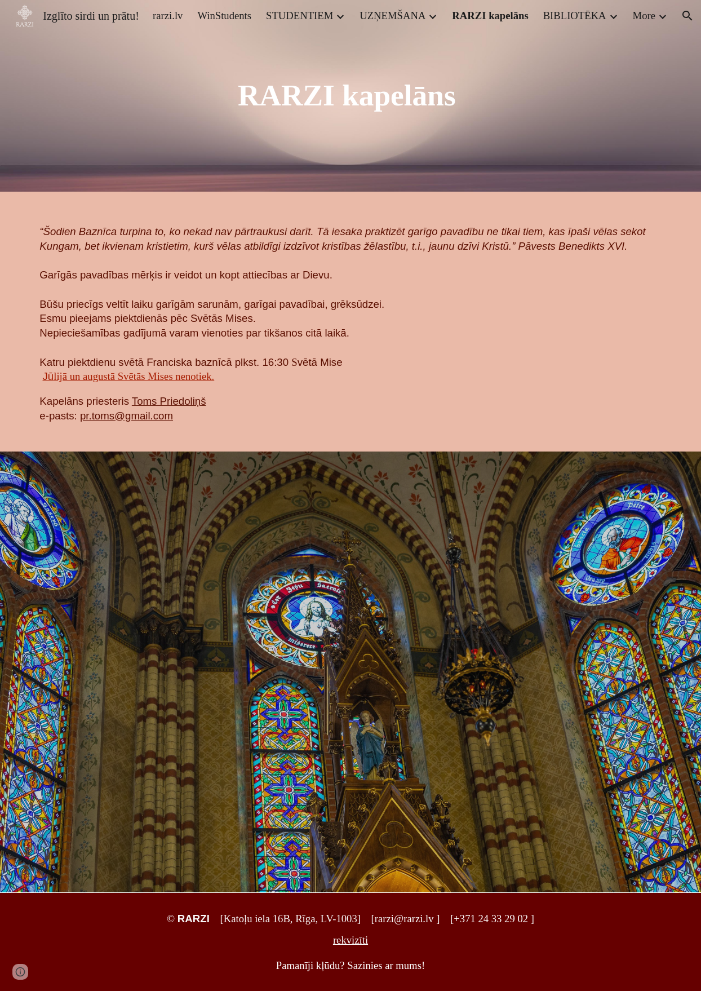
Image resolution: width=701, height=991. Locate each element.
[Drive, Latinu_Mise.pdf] (511, 666)
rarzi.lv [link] (168, 15)
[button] (687, 15)
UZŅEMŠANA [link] (392, 15)
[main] (350, 95)
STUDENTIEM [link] (299, 15)
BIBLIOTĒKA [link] (574, 15)
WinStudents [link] (224, 15)
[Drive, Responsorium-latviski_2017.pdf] (188, 672)
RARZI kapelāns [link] (490, 15)
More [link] (644, 15)
